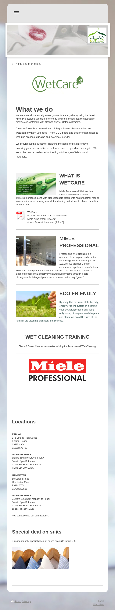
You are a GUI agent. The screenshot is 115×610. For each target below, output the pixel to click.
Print (16, 601)
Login (101, 601)
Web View (98, 604)
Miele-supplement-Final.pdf (41, 219)
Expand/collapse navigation (57, 13)
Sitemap (26, 601)
